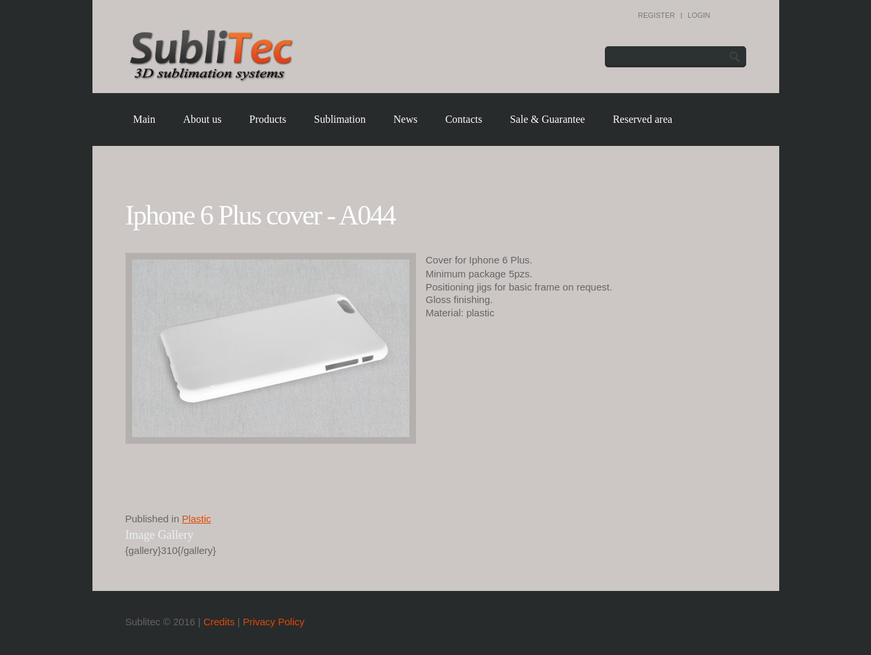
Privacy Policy (273, 621)
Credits (219, 621)
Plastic (196, 518)
